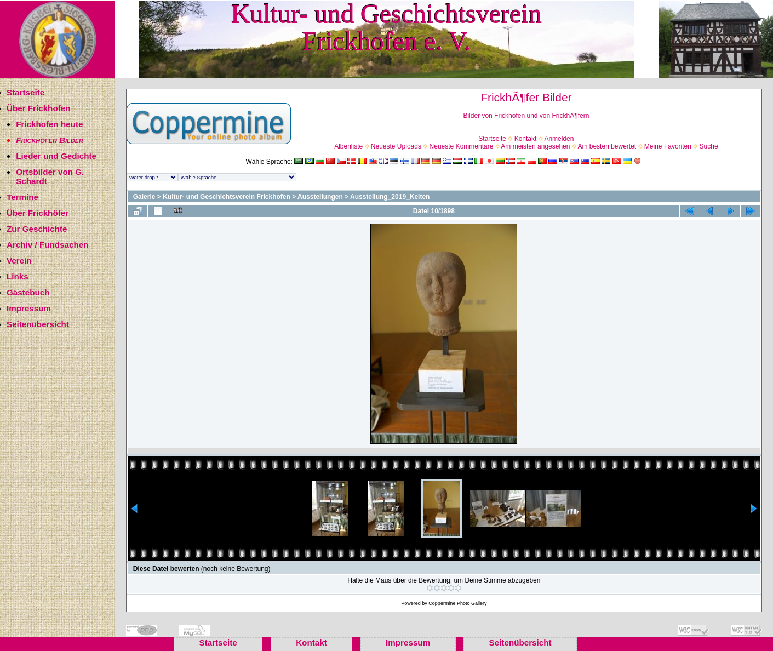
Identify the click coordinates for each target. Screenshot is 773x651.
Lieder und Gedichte (56, 156)
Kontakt (525, 138)
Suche (709, 146)
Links (17, 276)
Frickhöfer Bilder (49, 140)
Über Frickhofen (38, 108)
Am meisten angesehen (535, 146)
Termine (22, 197)
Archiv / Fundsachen (47, 244)
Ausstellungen (320, 197)
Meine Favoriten (667, 146)
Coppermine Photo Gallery (457, 603)
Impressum (29, 308)
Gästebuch (28, 292)
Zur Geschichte (37, 228)
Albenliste (348, 146)
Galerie (144, 197)
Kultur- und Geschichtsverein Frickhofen (226, 197)
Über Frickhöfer (37, 213)
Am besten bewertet (606, 146)
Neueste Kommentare (462, 146)
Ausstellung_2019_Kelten (390, 197)
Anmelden (559, 138)
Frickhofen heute (49, 124)
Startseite (25, 92)
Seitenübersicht (38, 324)
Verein (19, 260)
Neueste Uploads (396, 146)
